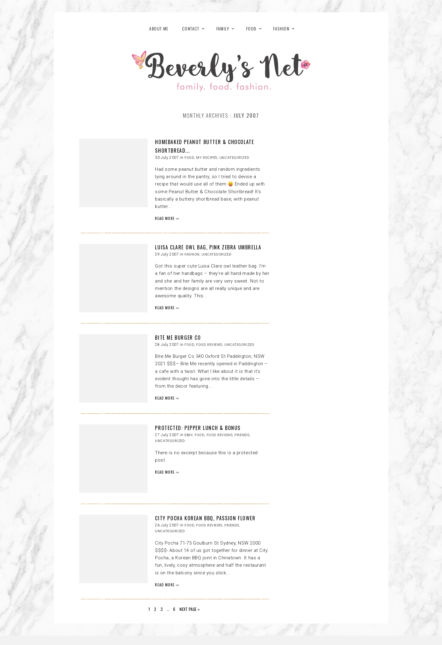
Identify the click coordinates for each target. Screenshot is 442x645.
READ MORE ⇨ (167, 218)
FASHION (281, 28)
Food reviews (209, 345)
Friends (242, 435)
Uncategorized (234, 158)
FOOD (251, 28)
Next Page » (190, 609)
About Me (158, 28)
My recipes (206, 158)
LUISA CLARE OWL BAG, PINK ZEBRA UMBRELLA (208, 247)
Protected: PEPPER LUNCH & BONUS (198, 428)
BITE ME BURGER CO (178, 337)
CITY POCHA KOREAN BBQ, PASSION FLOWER (205, 518)
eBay (188, 435)
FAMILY (222, 28)
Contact (191, 28)
